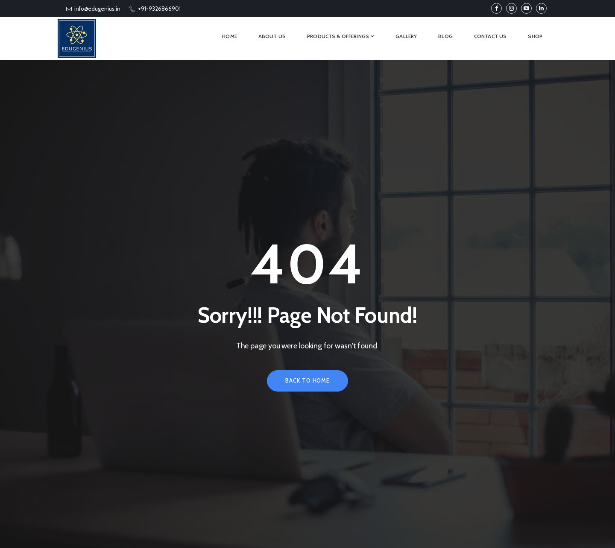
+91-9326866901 (155, 8)
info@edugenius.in (93, 8)
